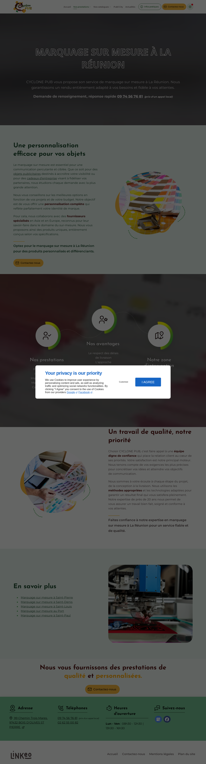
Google (71, 392)
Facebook (84, 392)
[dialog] (103, 382)
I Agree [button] (148, 382)
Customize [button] (123, 382)
